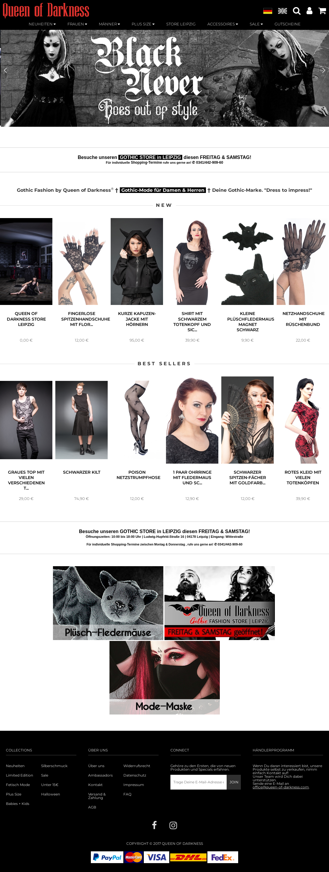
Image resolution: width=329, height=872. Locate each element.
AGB (92, 807)
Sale (44, 775)
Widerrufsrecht (136, 766)
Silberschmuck (54, 766)
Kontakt (95, 785)
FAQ (127, 794)
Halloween (50, 794)
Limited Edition (19, 775)
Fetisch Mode (18, 785)
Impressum (133, 785)
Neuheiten (15, 766)
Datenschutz (134, 775)
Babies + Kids (17, 804)
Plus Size (13, 794)
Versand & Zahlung (97, 796)
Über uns (96, 766)
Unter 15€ (50, 785)
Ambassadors (100, 775)
